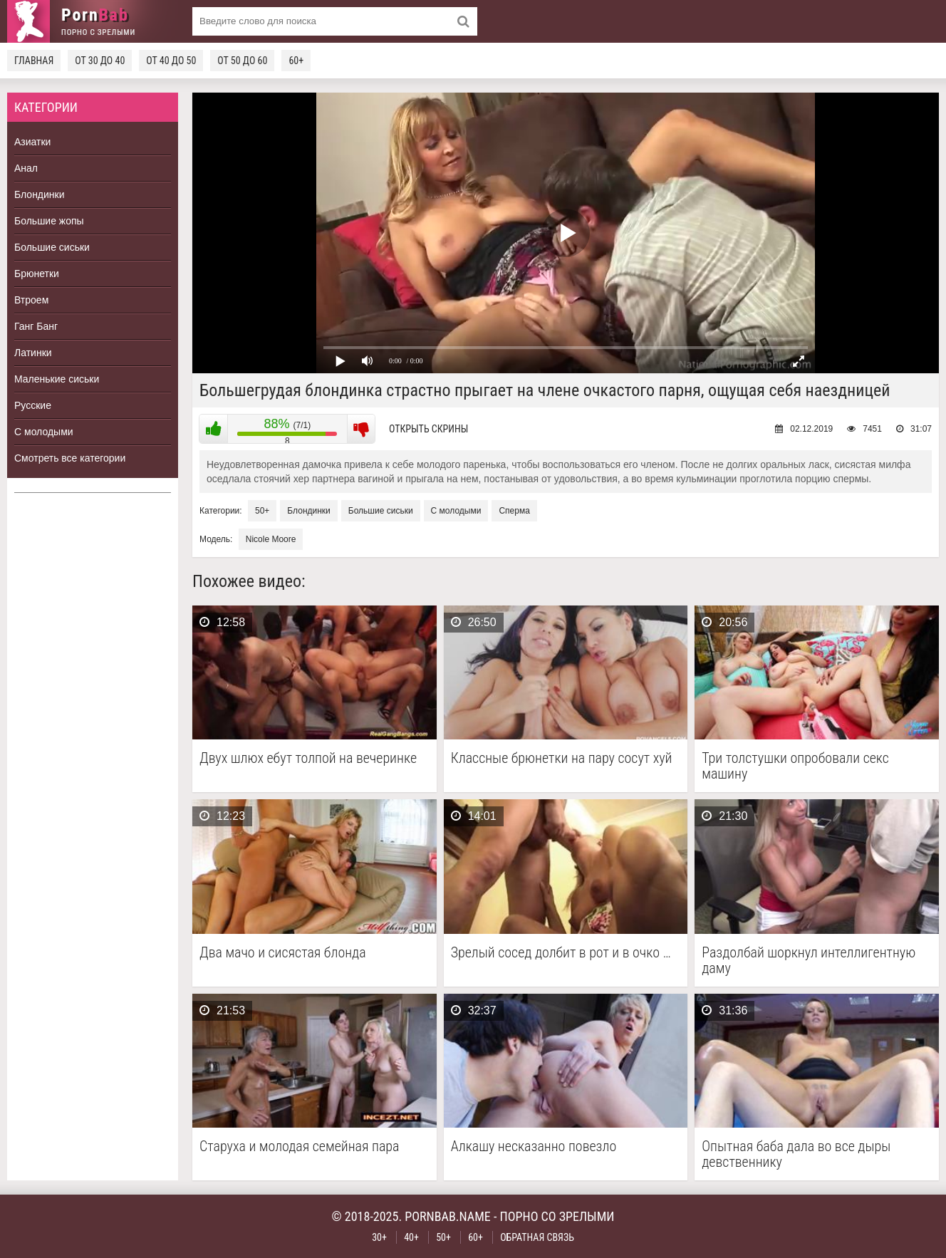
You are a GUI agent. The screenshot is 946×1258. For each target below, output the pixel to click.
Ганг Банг (36, 326)
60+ (296, 60)
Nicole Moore (271, 539)
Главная (33, 60)
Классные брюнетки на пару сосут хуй (561, 758)
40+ (411, 1237)
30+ (379, 1237)
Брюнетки (36, 273)
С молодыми (43, 431)
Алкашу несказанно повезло (534, 1146)
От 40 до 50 (171, 60)
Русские (32, 405)
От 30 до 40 (100, 60)
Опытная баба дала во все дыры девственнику (796, 1154)
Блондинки (39, 194)
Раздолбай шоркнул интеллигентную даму (808, 960)
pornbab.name (448, 1216)
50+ (262, 511)
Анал (26, 168)
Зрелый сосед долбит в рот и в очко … (561, 953)
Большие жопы (49, 221)
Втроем (31, 300)
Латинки (33, 352)
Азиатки (32, 141)
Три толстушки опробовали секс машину (795, 765)
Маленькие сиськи (56, 379)
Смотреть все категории (69, 458)
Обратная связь (537, 1237)
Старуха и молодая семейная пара (299, 1146)
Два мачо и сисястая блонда (282, 953)
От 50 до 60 (242, 60)
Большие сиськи (52, 247)
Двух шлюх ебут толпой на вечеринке (308, 758)
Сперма (514, 511)
